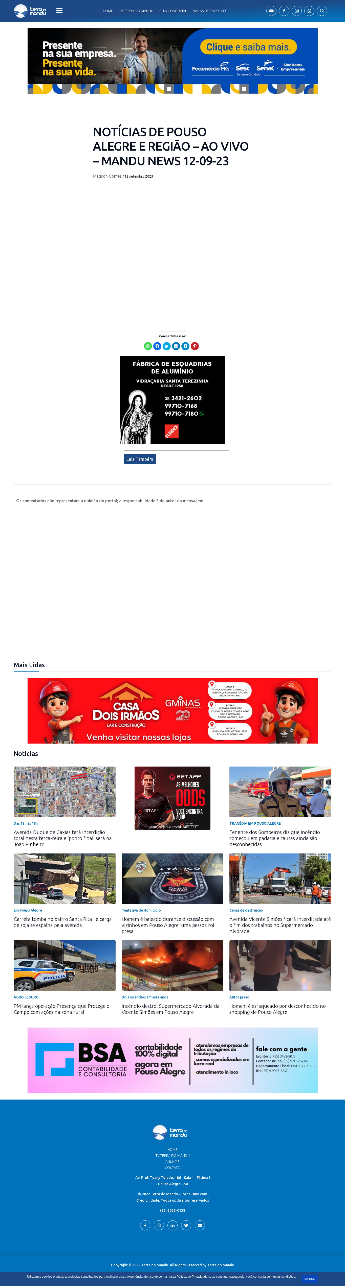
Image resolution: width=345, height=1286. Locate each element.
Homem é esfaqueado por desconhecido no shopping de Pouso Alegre (277, 1009)
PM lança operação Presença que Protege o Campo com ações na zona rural (62, 1009)
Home (108, 11)
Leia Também (139, 459)
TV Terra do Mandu (173, 1156)
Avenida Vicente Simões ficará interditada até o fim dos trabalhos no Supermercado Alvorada (280, 925)
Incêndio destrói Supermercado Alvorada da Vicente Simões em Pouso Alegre (171, 1009)
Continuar (310, 1278)
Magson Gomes (107, 176)
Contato (172, 1168)
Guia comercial (173, 11)
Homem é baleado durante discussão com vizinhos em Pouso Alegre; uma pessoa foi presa (168, 925)
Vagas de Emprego (209, 11)
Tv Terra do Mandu (136, 11)
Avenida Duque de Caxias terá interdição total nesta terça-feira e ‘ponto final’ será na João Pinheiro (63, 838)
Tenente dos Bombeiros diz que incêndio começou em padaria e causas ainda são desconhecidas (274, 838)
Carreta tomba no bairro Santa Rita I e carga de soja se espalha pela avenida (63, 922)
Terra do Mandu (220, 1265)
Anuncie (172, 1162)
